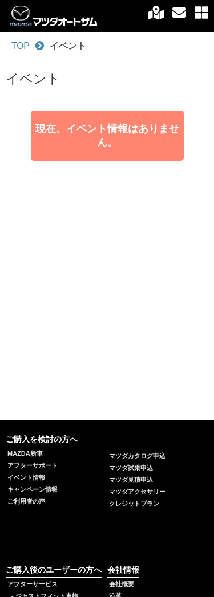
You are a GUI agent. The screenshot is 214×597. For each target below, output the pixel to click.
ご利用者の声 (26, 501)
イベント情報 (26, 477)
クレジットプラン (134, 503)
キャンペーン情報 (32, 489)
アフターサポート (32, 465)
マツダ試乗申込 (131, 467)
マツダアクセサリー (137, 491)
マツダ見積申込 (131, 479)
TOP (20, 46)
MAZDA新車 (25, 453)
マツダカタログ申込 (137, 455)
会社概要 (121, 583)
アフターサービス (32, 583)
